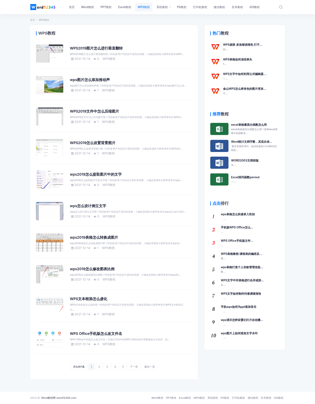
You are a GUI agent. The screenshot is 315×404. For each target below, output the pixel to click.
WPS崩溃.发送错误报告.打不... (242, 47)
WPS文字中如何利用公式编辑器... (244, 76)
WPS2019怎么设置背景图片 (93, 143)
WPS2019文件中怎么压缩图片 (94, 111)
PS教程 (225, 397)
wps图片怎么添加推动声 (90, 80)
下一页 (134, 366)
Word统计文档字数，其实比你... (255, 146)
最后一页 (149, 366)
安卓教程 (266, 397)
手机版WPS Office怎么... (237, 230)
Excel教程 (185, 397)
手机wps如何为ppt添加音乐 (238, 309)
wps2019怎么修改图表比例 (92, 269)
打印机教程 (238, 397)
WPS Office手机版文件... (237, 243)
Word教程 (157, 397)
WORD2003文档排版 (245, 163)
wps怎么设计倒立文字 (88, 206)
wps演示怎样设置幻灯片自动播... (242, 322)
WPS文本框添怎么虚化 (88, 299)
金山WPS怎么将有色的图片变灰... (244, 91)
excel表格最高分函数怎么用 (255, 129)
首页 (32, 19)
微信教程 (253, 397)
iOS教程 (279, 397)
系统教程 (212, 397)
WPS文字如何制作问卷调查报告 (241, 296)
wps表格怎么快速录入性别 (238, 216)
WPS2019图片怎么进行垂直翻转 (96, 48)
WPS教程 (44, 19)
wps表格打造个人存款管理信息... (242, 269)
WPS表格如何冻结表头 (237, 62)
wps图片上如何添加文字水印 (239, 335)
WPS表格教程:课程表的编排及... (241, 256)
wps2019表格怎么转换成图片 (94, 237)
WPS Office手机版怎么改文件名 (96, 333)
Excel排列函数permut (245, 179)
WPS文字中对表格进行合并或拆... (242, 282)
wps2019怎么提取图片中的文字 (96, 174)
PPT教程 (171, 397)
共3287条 (79, 366)
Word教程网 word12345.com (58, 397)
